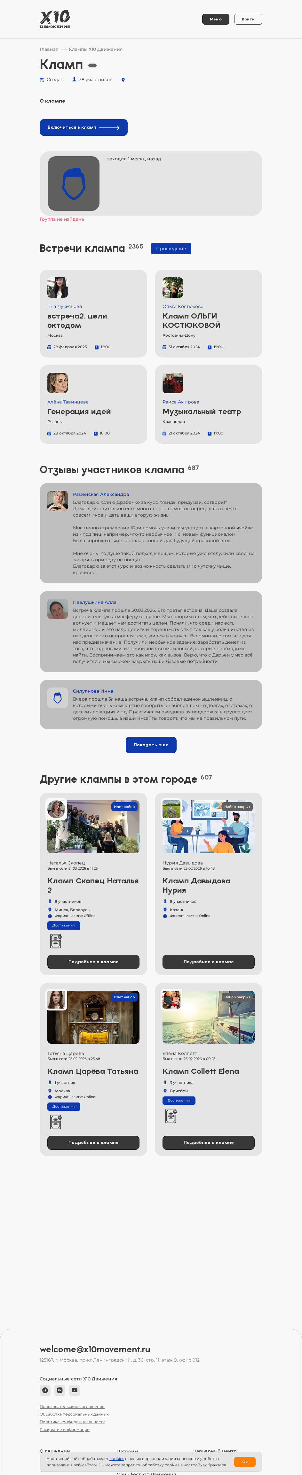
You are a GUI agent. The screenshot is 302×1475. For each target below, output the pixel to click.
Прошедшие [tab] (171, 248)
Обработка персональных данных (74, 1414)
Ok (245, 1462)
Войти (248, 19)
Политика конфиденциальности (72, 1421)
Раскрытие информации (65, 1429)
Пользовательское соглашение (72, 1406)
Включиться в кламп (84, 127)
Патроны (127, 1451)
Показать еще (151, 745)
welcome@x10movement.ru (95, 1349)
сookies (116, 1458)
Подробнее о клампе (93, 961)
